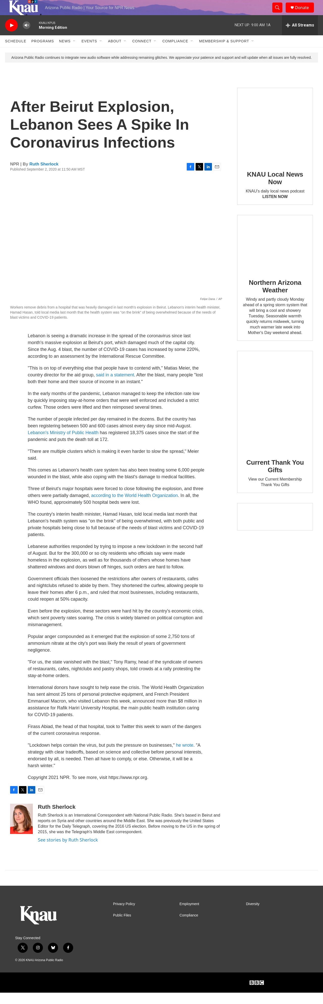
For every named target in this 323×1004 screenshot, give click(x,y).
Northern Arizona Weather (275, 297)
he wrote (184, 756)
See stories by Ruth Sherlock (68, 851)
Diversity (253, 915)
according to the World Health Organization (134, 506)
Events (89, 52)
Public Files (122, 927)
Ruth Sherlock (44, 175)
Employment (189, 915)
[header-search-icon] (280, 13)
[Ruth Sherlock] (21, 830)
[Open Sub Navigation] (74, 52)
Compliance (175, 52)
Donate (305, 13)
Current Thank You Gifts (275, 477)
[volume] (26, 36)
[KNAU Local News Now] (275, 137)
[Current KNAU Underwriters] (275, 528)
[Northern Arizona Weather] (275, 255)
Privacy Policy (124, 915)
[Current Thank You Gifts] (275, 412)
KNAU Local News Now (275, 189)
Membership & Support (224, 52)
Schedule (15, 52)
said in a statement (115, 386)
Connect (141, 52)
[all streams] (300, 36)
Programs (42, 52)
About (114, 52)
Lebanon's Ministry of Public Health (64, 444)
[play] (11, 37)
